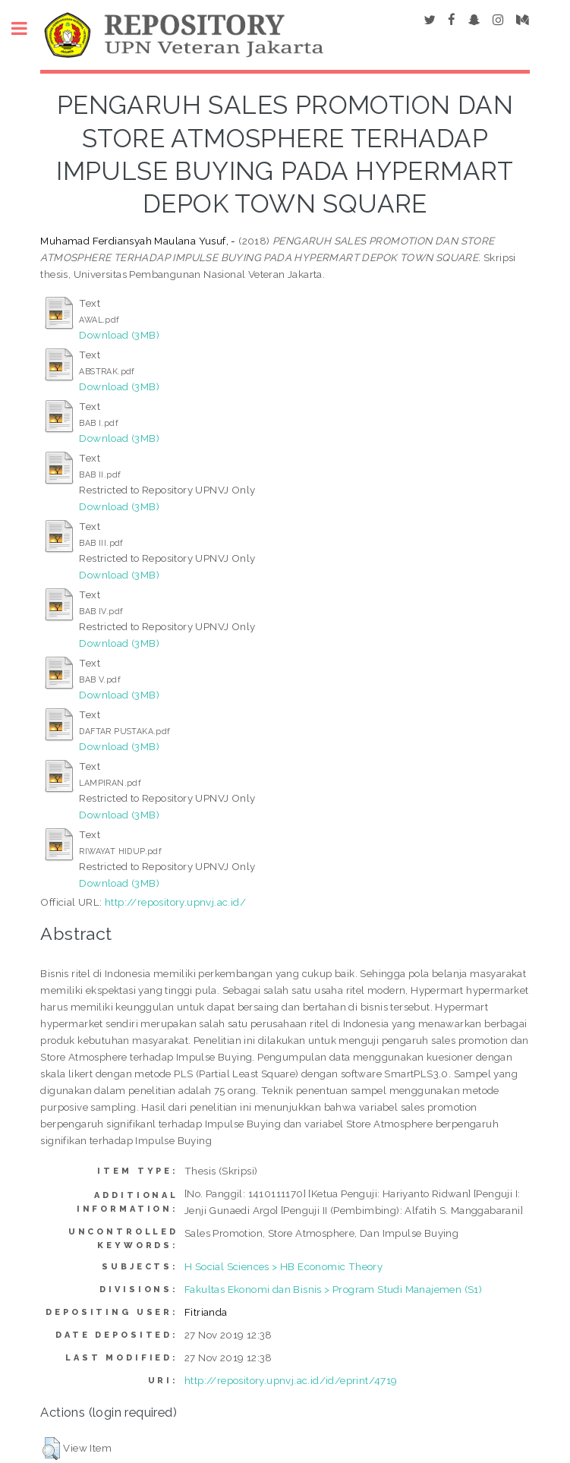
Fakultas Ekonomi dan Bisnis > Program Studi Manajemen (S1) (333, 1289)
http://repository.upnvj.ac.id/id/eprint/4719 (291, 1380)
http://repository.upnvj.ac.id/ (175, 902)
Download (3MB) (119, 335)
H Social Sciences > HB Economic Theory (283, 1266)
